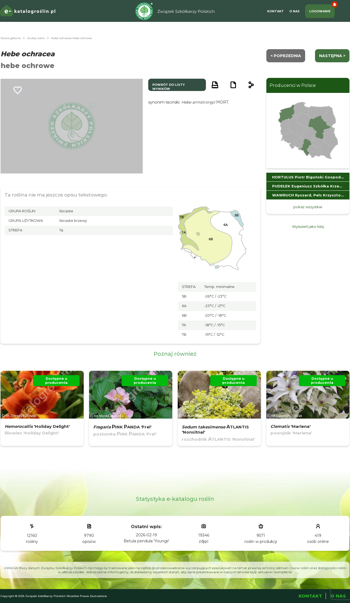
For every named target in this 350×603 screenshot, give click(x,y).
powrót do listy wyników (168, 87)
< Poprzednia (285, 55)
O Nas (294, 11)
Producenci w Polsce (293, 85)
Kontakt (275, 11)
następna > (332, 55)
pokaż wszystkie (307, 207)
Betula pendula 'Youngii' (146, 541)
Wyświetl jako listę (308, 226)
